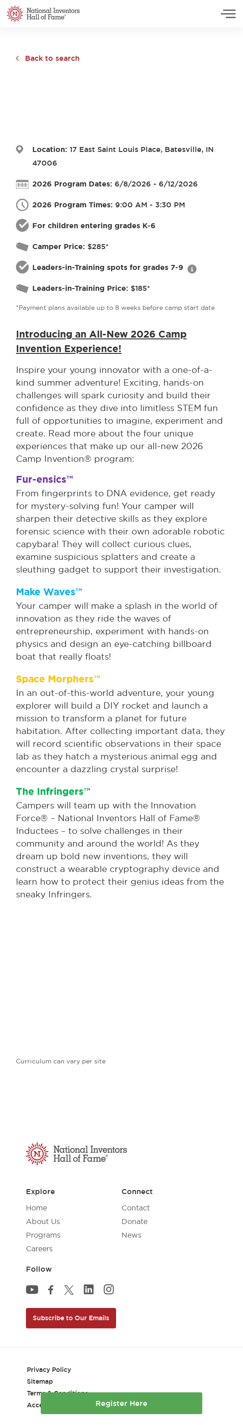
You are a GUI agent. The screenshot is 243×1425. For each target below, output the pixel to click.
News (132, 1235)
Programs (43, 1235)
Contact (136, 1208)
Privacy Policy (49, 1369)
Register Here (121, 1403)
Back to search (52, 58)
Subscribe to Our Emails (71, 1318)
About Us (43, 1221)
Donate (134, 1221)
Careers (39, 1248)
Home (36, 1208)
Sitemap (40, 1381)
